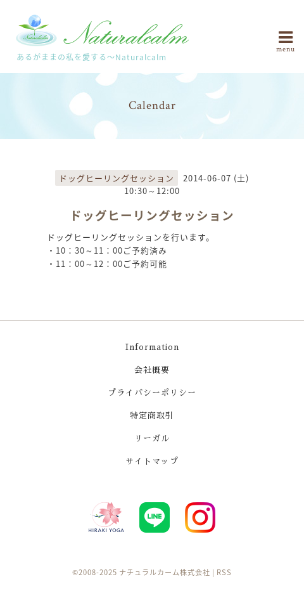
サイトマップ (152, 461)
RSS (224, 572)
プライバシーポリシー (152, 393)
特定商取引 (152, 416)
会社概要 (152, 370)
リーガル (152, 438)
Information (152, 347)
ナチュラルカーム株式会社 (164, 572)
